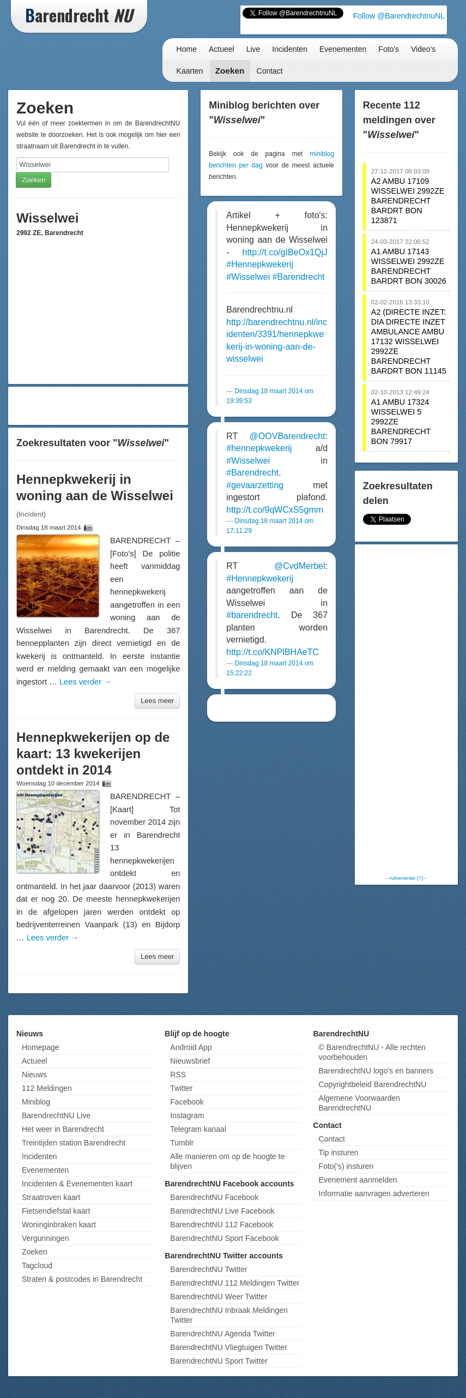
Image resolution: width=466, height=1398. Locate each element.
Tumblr (181, 1142)
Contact (270, 71)
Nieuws (34, 1074)
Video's (423, 49)
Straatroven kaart (51, 1197)
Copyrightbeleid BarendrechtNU (373, 1084)
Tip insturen (339, 1152)
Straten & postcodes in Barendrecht (82, 1279)
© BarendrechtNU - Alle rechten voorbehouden (372, 1052)
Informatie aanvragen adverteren (374, 1193)
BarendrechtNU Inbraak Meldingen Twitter (229, 1315)
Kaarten (190, 71)
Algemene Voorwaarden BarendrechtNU (359, 1103)
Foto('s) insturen (346, 1166)
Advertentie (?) (406, 878)
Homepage (40, 1047)
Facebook (186, 1101)
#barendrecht (251, 615)
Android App (190, 1047)
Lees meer (157, 701)
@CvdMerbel (299, 566)
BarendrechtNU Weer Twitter (218, 1296)
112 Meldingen (47, 1088)
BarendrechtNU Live (56, 1115)
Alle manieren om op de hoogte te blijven (227, 1161)
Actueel (221, 49)
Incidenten (289, 49)
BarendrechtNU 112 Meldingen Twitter (234, 1283)
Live (253, 49)
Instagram (187, 1115)
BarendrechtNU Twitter (208, 1269)
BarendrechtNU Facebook (214, 1197)
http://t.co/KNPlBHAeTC (272, 652)
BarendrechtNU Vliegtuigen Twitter (228, 1347)
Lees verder (85, 681)
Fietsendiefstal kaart (56, 1211)
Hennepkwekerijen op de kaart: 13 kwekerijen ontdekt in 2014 (93, 753)
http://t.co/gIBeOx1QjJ (285, 252)
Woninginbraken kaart (59, 1224)
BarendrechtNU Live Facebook (222, 1211)
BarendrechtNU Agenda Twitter (222, 1333)
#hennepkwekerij (259, 448)
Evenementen (342, 49)
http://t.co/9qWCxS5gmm (274, 509)
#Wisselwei (248, 276)
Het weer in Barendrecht (63, 1129)
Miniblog (36, 1101)
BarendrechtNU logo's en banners (376, 1070)
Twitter (181, 1088)
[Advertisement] (98, 405)
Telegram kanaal (198, 1129)
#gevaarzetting (254, 485)
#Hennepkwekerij (259, 264)
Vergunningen (45, 1238)
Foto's (388, 49)
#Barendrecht (299, 276)
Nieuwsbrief (190, 1061)
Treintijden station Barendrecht (73, 1142)
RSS (178, 1074)
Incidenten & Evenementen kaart (77, 1183)
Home (187, 49)
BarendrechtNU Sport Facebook (224, 1238)
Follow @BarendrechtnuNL (399, 15)
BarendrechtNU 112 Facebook (221, 1224)
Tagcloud (37, 1265)
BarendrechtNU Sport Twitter (219, 1361)
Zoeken (230, 70)
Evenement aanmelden (358, 1179)
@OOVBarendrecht (287, 436)
